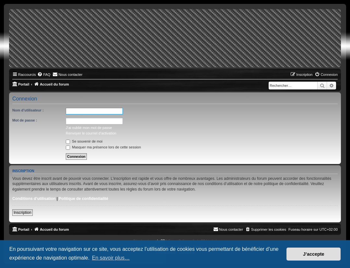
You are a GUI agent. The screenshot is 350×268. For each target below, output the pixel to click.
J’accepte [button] (313, 254)
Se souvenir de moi (84, 141)
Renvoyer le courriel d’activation (91, 133)
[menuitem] (43, 74)
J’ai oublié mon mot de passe (89, 128)
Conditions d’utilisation (33, 198)
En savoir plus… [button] (111, 258)
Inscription (22, 212)
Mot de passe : (24, 120)
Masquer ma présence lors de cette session (103, 147)
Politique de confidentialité (83, 198)
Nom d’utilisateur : (28, 110)
